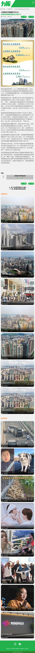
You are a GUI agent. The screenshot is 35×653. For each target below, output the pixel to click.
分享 (32, 16)
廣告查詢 (26, 648)
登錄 (22, 177)
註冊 (18, 177)
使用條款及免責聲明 (15, 648)
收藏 (25, 16)
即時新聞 (10, 9)
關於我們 (8, 648)
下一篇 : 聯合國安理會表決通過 (17, 189)
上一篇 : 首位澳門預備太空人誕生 (17, 187)
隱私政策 (22, 648)
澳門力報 (2, 9)
